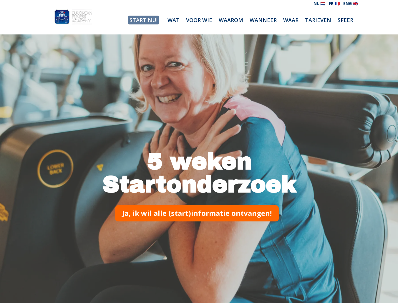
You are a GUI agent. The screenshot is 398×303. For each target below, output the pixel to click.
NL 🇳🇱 (319, 3)
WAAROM (231, 21)
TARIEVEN (318, 21)
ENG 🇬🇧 (350, 3)
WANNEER (263, 21)
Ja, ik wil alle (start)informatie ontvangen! (197, 213)
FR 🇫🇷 (334, 3)
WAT (174, 21)
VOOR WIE (199, 21)
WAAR (290, 21)
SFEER (345, 21)
